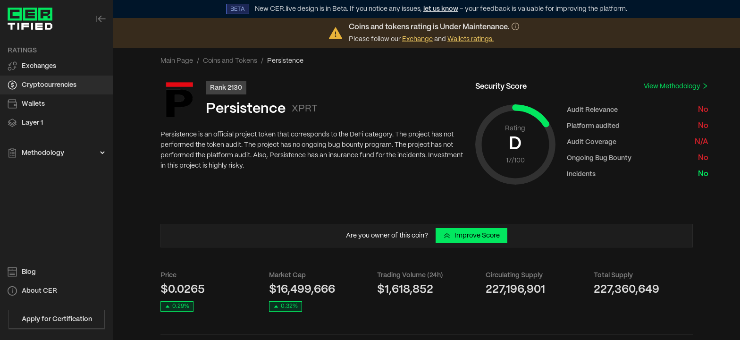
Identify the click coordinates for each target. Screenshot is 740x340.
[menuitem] (56, 66)
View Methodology (676, 86)
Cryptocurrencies (49, 85)
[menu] (56, 102)
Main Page (176, 61)
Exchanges (39, 66)
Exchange (417, 39)
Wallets (33, 104)
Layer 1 (32, 122)
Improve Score (471, 235)
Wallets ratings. (470, 39)
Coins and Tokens (230, 61)
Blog (29, 272)
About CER (39, 291)
